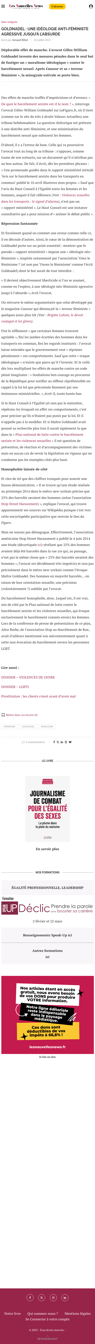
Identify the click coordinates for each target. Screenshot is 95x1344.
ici (39, 544)
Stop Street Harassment (19, 503)
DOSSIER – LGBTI (15, 686)
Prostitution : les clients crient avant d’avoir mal (38, 696)
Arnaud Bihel (20, 40)
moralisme (47, 726)
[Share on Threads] (66, 742)
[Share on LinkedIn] (62, 742)
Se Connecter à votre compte (47, 1319)
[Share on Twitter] (57, 742)
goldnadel (28, 726)
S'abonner (57, 6)
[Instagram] (53, 1297)
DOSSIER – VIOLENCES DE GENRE (28, 677)
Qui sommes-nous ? (42, 1313)
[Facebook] (30, 1297)
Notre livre (12, 1313)
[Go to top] (48, 1338)
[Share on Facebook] (54, 742)
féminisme (9, 726)
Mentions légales (78, 1313)
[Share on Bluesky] (70, 742)
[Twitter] (41, 1297)
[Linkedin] (64, 1297)
